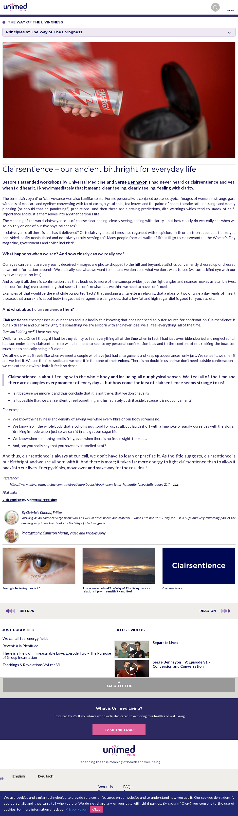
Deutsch (46, 776)
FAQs (127, 787)
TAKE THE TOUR (119, 730)
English (18, 776)
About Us (104, 787)
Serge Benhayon (131, 182)
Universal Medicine (42, 499)
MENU (230, 7)
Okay (96, 809)
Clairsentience (15, 320)
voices (123, 360)
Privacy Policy (76, 809)
